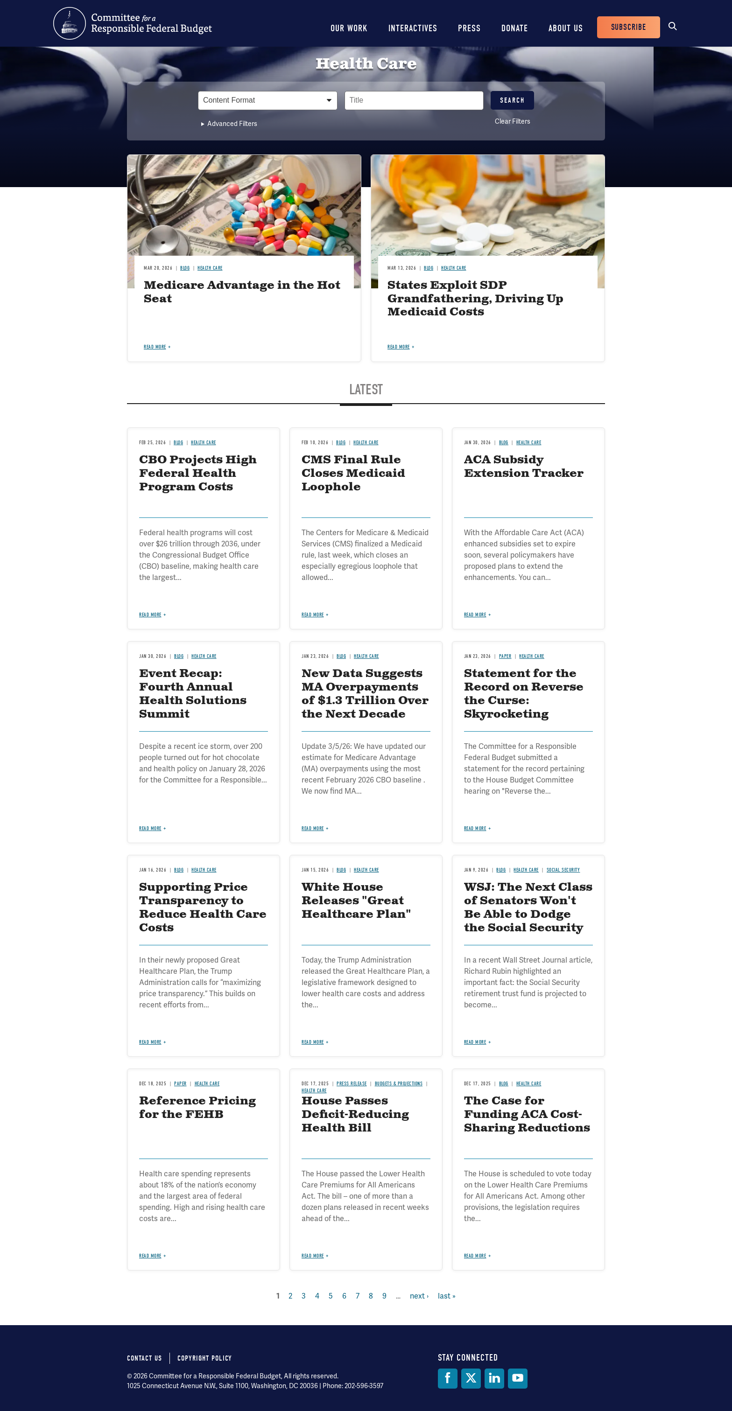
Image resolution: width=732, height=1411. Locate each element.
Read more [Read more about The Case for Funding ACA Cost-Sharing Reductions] (475, 1256)
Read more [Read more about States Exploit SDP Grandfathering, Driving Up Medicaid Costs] (398, 347)
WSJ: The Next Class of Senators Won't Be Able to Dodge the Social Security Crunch (528, 914)
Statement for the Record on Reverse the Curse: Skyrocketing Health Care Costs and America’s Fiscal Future (524, 714)
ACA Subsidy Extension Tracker (524, 467)
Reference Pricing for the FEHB (197, 1108)
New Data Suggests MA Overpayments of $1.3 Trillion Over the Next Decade (365, 693)
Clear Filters (512, 122)
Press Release (352, 1084)
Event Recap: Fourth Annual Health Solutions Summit (192, 693)
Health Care (210, 268)
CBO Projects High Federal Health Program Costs (198, 474)
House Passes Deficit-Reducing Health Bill (355, 1115)
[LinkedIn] (494, 1379)
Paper (505, 656)
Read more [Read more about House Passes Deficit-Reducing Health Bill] (313, 1256)
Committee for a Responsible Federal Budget (132, 23)
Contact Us (144, 1358)
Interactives (412, 28)
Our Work (349, 28)
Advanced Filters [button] (232, 124)
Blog (185, 268)
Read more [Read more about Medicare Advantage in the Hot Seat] (155, 347)
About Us (566, 28)
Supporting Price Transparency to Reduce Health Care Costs (203, 907)
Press (469, 28)
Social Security (563, 870)
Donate (514, 28)
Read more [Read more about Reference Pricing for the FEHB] (150, 1256)
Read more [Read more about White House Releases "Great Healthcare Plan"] (313, 1042)
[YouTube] (518, 1379)
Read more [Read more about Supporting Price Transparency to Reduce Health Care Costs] (150, 1042)
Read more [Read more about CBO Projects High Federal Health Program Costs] (150, 615)
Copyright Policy (204, 1358)
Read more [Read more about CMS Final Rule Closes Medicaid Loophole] (313, 615)
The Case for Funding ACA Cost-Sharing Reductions (527, 1115)
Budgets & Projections (399, 1084)
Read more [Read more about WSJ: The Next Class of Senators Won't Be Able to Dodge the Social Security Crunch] (475, 1042)
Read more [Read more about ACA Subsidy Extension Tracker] (475, 615)
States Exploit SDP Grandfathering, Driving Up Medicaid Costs (475, 299)
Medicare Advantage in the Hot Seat (242, 292)
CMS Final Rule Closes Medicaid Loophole (353, 474)
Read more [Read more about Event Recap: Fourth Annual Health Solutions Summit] (150, 828)
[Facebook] (448, 1379)
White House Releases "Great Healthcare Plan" (356, 901)
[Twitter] (471, 1379)
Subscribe (628, 27)
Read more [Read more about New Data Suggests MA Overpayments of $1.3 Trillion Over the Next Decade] (313, 828)
